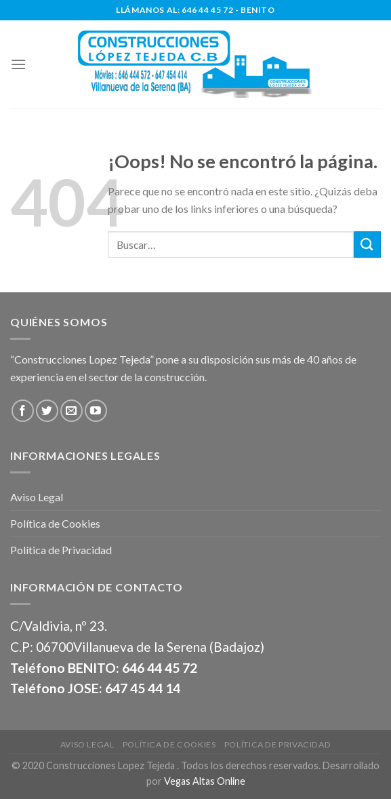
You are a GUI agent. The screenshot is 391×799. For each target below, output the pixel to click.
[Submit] (367, 244)
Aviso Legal (36, 496)
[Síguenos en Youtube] (96, 411)
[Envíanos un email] (71, 411)
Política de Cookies (55, 523)
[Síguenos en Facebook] (23, 411)
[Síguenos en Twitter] (47, 411)
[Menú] (18, 64)
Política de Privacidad (61, 549)
